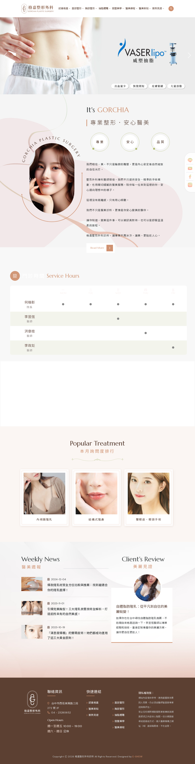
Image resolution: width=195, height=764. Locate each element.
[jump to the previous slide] (6, 56)
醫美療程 (130, 8)
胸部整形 (90, 8)
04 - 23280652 (59, 714)
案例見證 (157, 8)
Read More (102, 248)
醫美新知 (144, 8)
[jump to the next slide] (189, 56)
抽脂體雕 (103, 8)
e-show (137, 758)
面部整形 (77, 8)
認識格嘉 (63, 8)
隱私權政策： (146, 695)
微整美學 (117, 8)
